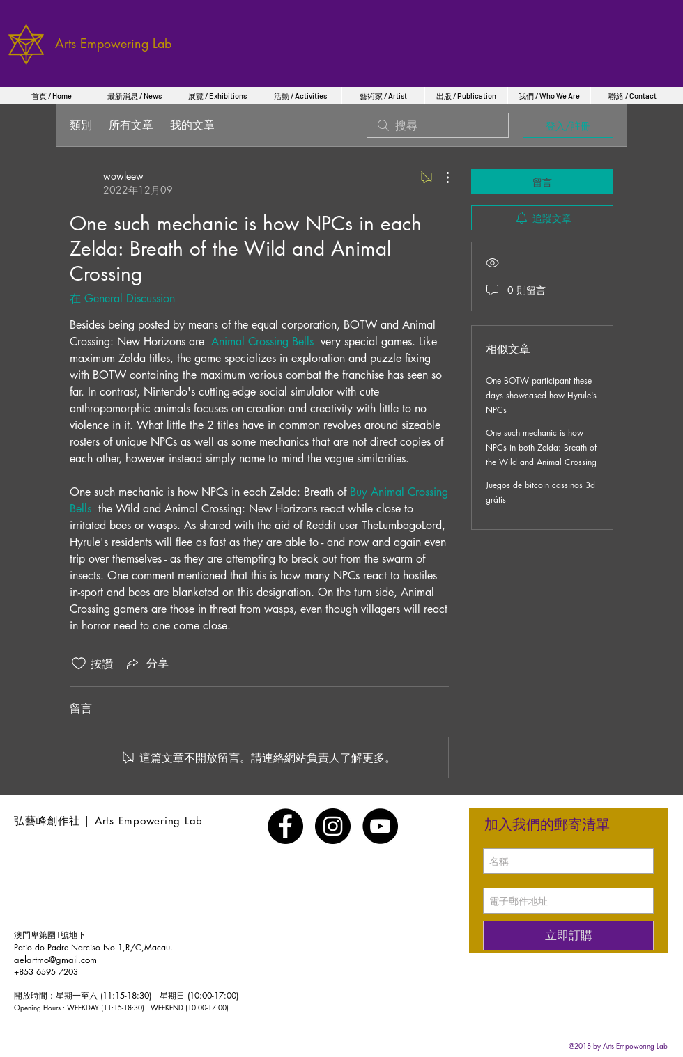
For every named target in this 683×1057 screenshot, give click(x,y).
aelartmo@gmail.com (55, 959)
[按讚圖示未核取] (79, 663)
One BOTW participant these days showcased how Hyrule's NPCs (541, 395)
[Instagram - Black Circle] (333, 826)
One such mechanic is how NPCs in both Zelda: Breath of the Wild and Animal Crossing (541, 447)
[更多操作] (440, 177)
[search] (438, 125)
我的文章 (192, 125)
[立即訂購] (568, 935)
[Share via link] (146, 663)
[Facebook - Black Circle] (285, 826)
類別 (81, 125)
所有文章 (131, 125)
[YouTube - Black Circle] (380, 826)
